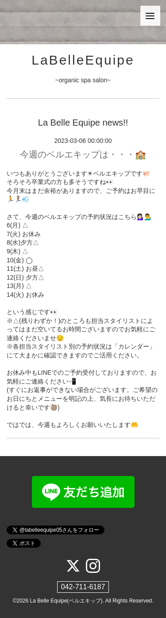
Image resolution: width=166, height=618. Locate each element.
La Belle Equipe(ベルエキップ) (66, 601)
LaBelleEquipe (83, 60)
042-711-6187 (83, 587)
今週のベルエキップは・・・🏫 (83, 154)
